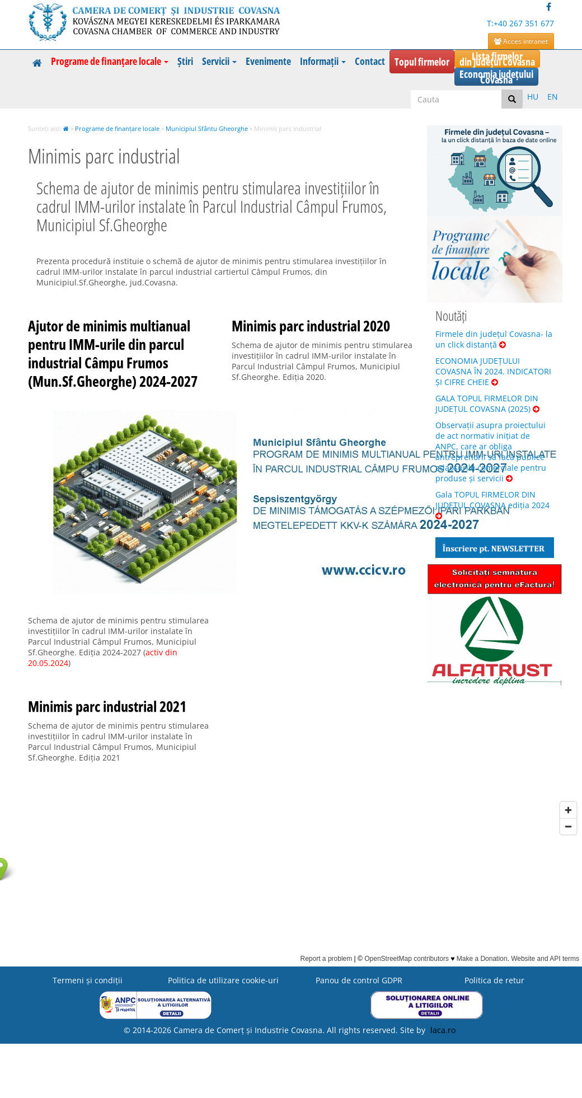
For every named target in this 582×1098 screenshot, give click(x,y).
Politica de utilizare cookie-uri (223, 980)
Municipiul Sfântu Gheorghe (207, 128)
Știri (185, 61)
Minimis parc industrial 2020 (311, 325)
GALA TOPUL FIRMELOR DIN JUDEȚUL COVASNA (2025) (487, 403)
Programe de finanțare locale (117, 128)
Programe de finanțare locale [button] (109, 61)
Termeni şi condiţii (88, 980)
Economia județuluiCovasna (496, 77)
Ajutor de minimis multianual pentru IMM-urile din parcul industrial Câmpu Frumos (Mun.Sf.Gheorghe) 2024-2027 (113, 353)
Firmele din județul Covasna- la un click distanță (493, 339)
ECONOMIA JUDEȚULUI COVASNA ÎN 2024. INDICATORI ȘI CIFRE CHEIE (493, 371)
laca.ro (443, 1030)
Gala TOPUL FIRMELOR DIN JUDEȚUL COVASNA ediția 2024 (492, 504)
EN (552, 96)
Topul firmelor (422, 61)
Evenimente (268, 61)
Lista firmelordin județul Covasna (497, 59)
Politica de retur (494, 980)
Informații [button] (323, 61)
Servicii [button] (219, 61)
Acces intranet (521, 41)
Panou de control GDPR (359, 980)
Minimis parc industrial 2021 (107, 706)
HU (532, 96)
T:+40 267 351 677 (520, 23)
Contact (370, 61)
